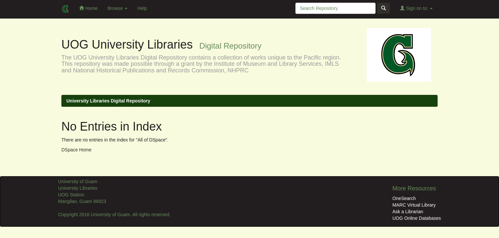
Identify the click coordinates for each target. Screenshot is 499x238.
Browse (118, 8)
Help (142, 8)
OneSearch (404, 198)
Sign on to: (416, 8)
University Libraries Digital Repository (108, 100)
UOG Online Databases (416, 218)
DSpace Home (76, 149)
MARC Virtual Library (414, 205)
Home (88, 8)
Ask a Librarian (407, 211)
